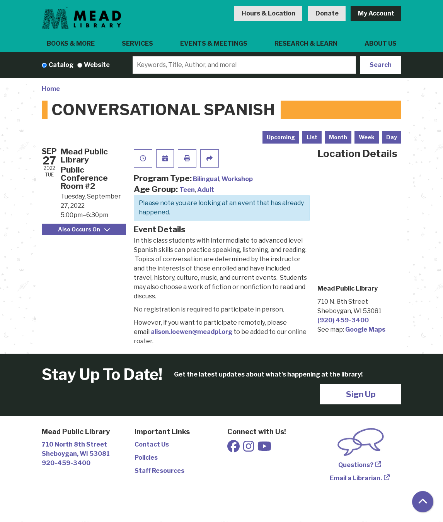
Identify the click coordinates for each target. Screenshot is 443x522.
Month (338, 137)
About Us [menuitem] (381, 43)
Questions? (355, 465)
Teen (187, 189)
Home (51, 88)
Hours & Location (268, 13)
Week (367, 137)
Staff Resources (159, 470)
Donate (327, 13)
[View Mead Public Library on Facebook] (234, 448)
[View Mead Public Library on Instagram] (249, 448)
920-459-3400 (66, 463)
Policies (146, 457)
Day (391, 137)
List (312, 137)
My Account (376, 13)
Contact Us (152, 444)
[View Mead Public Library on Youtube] (264, 448)
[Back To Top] (422, 501)
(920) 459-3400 (343, 320)
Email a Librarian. (356, 478)
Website (97, 64)
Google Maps (365, 329)
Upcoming (281, 137)
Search (381, 64)
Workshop (237, 179)
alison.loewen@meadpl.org (191, 331)
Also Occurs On (84, 229)
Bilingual (206, 179)
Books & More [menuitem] (71, 43)
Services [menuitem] (137, 43)
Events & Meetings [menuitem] (213, 43)
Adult (205, 189)
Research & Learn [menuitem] (305, 43)
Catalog (61, 64)
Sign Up (361, 394)
